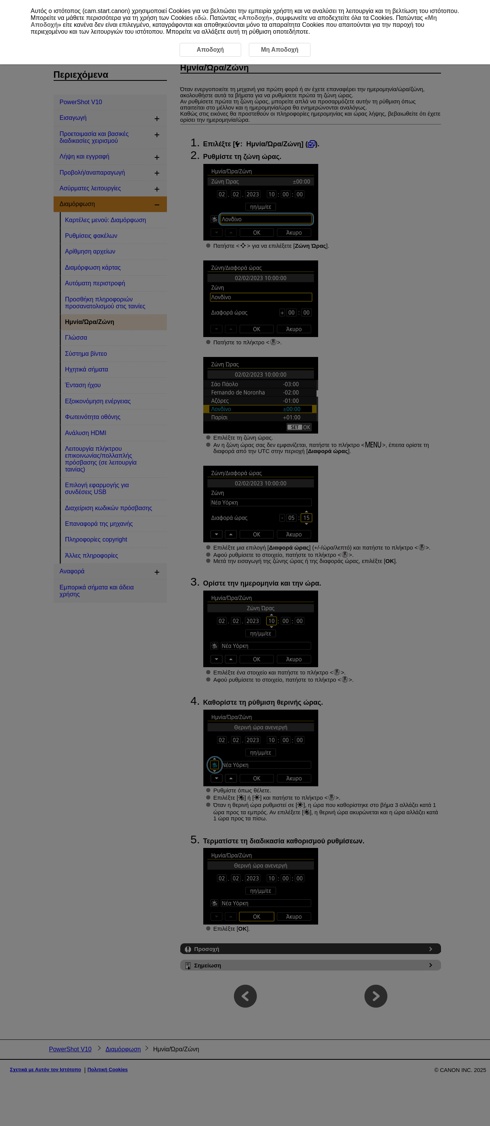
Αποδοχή (255, 18)
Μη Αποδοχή (280, 49)
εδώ (200, 18)
